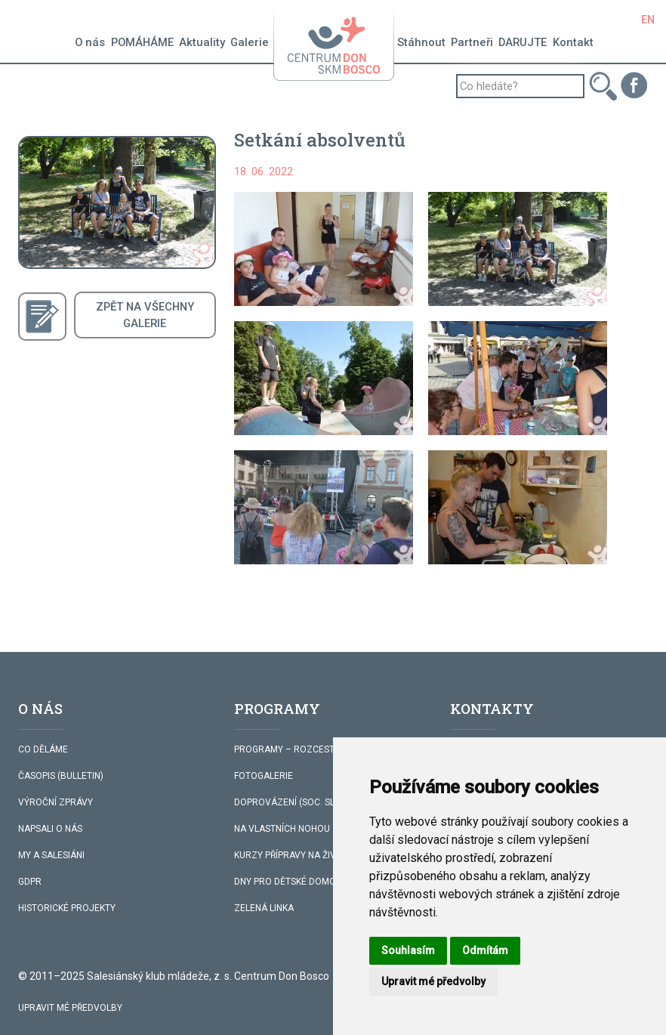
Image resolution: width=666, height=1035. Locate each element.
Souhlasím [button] (408, 950)
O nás (90, 42)
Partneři (472, 42)
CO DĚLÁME (43, 749)
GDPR (30, 881)
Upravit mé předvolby (70, 1008)
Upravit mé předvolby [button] (433, 981)
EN (648, 19)
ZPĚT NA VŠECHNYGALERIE (145, 315)
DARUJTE (522, 42)
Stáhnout (421, 42)
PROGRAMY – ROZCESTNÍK (291, 749)
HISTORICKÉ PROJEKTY (67, 908)
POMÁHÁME (142, 42)
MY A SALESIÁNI (51, 855)
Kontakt (573, 42)
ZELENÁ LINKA (264, 908)
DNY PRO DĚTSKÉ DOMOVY (290, 881)
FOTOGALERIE (263, 776)
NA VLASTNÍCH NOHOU (282, 828)
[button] (323, 249)
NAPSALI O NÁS (50, 828)
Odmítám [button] (485, 950)
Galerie (249, 42)
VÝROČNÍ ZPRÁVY (55, 802)
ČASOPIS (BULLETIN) (60, 776)
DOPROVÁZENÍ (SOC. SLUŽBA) (297, 802)
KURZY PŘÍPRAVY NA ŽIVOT (291, 855)
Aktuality (202, 42)
